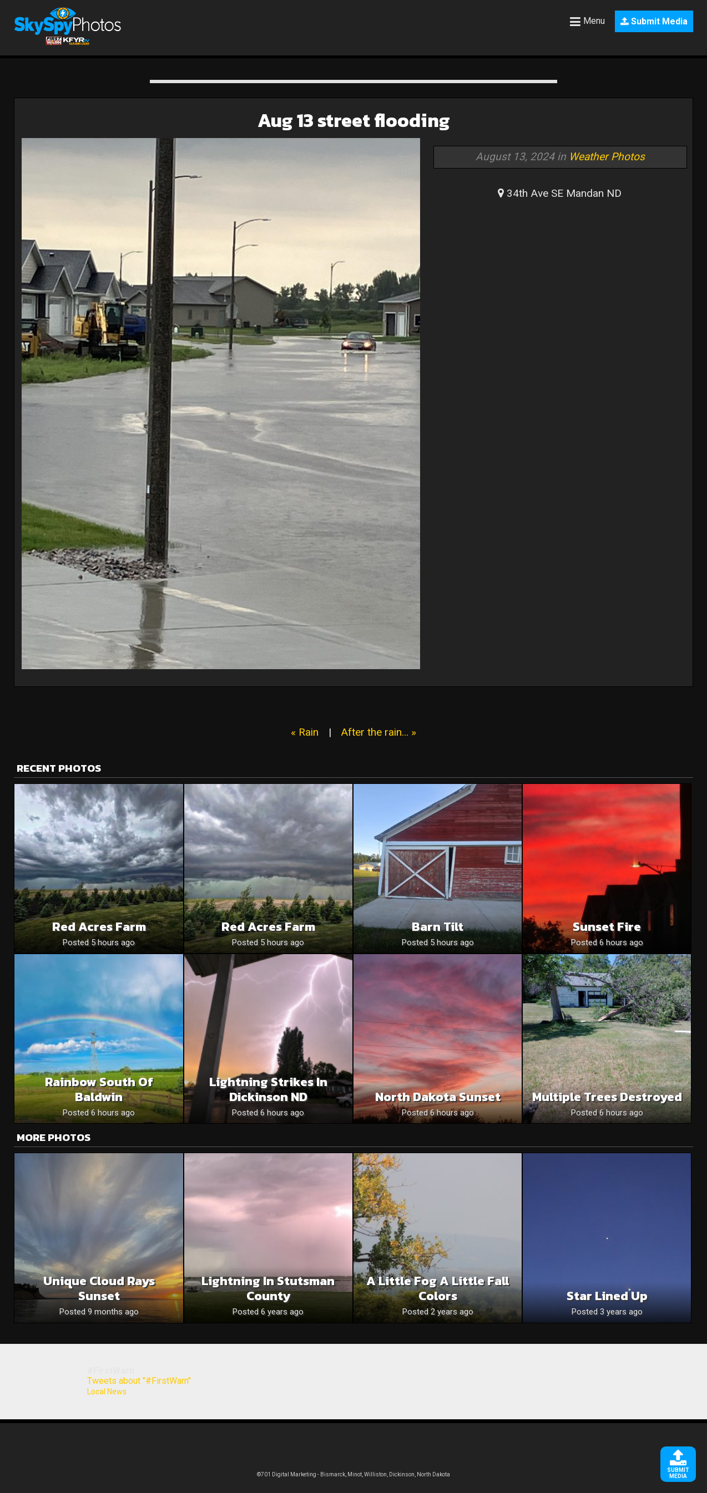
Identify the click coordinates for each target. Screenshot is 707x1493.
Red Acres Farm (99, 926)
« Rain (305, 732)
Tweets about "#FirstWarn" (139, 1380)
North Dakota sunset (438, 1096)
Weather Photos (607, 156)
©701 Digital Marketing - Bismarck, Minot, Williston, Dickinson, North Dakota (353, 1474)
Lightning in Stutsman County (268, 1288)
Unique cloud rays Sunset (99, 1288)
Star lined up (607, 1295)
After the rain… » (378, 732)
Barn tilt (437, 926)
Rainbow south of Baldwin (99, 1089)
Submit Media (654, 21)
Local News (107, 1391)
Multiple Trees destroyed (607, 1096)
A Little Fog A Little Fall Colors (437, 1288)
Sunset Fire (607, 926)
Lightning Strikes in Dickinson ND (268, 1089)
